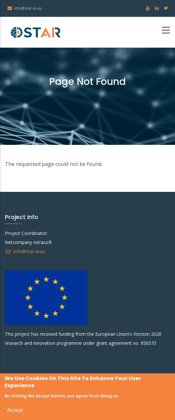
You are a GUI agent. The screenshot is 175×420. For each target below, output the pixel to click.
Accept (15, 410)
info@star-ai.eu (25, 251)
